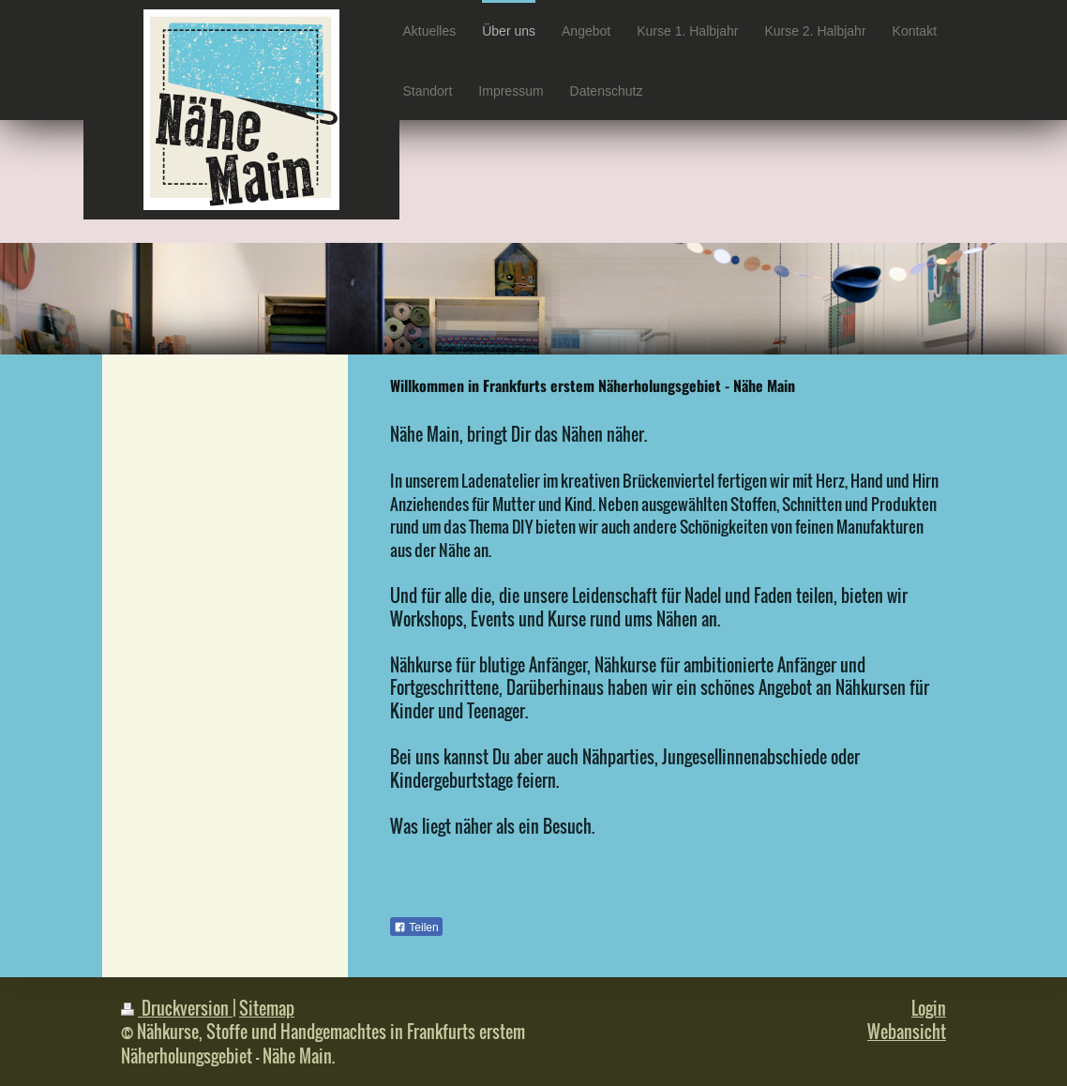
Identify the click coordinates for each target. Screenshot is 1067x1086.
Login (928, 1007)
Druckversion (177, 1007)
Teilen (416, 927)
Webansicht (906, 1031)
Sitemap (266, 1007)
